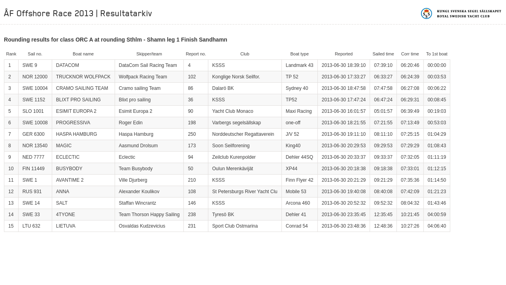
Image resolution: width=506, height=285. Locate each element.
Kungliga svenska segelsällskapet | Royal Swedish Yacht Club (461, 13)
